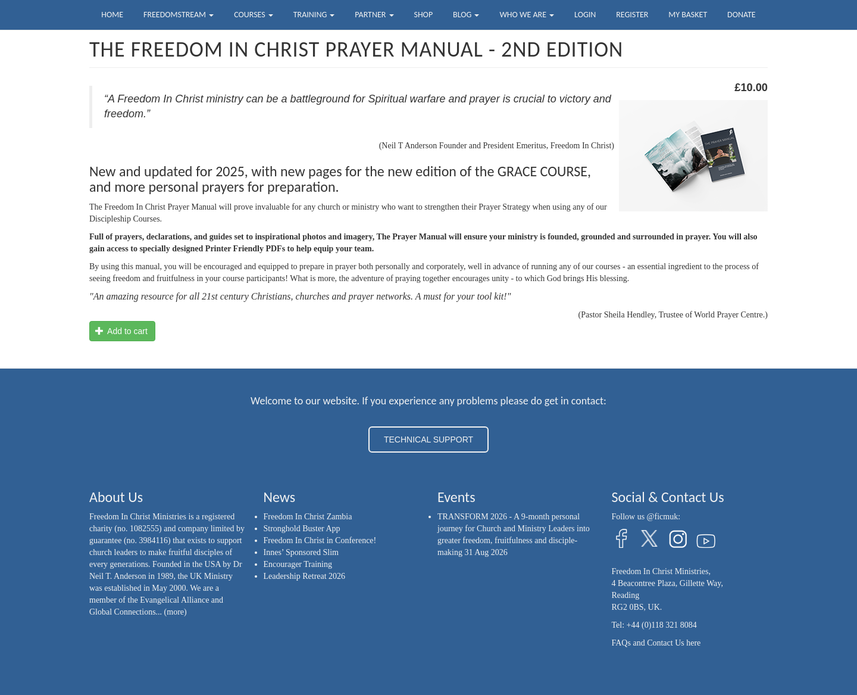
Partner (374, 15)
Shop (423, 15)
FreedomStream (178, 15)
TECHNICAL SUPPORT (428, 439)
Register (632, 15)
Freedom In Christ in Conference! (320, 540)
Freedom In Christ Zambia (308, 516)
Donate (741, 15)
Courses (253, 15)
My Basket (687, 15)
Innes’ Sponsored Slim (301, 552)
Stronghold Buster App (302, 528)
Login (585, 15)
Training (314, 15)
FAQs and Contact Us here (656, 642)
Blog (466, 15)
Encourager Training (298, 564)
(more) (175, 611)
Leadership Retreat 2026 (305, 576)
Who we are (526, 15)
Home (112, 15)
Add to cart (121, 331)
